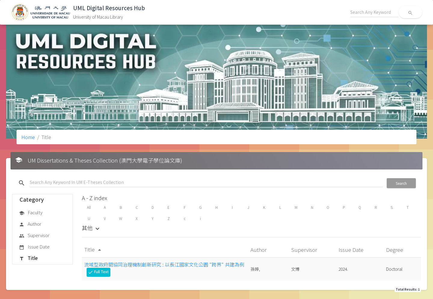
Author (30, 224)
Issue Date (34, 247)
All (89, 207)
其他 (91, 228)
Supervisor (34, 236)
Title (28, 258)
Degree (395, 249)
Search (401, 183)
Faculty (30, 213)
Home (28, 137)
